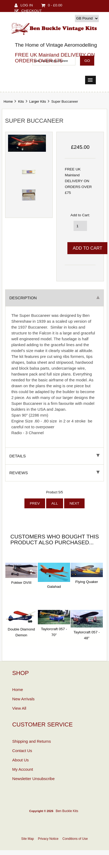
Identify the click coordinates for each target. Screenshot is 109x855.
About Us (20, 760)
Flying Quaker (86, 582)
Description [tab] (54, 297)
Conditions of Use (75, 839)
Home (8, 101)
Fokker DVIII (21, 583)
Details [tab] (54, 456)
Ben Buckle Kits (67, 811)
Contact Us (22, 750)
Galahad (54, 587)
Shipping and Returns (31, 741)
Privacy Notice (48, 839)
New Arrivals (23, 699)
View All (19, 708)
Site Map (27, 839)
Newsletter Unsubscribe (33, 778)
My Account (22, 769)
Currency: (65, 18)
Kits (21, 101)
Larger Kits (37, 101)
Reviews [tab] (54, 472)
